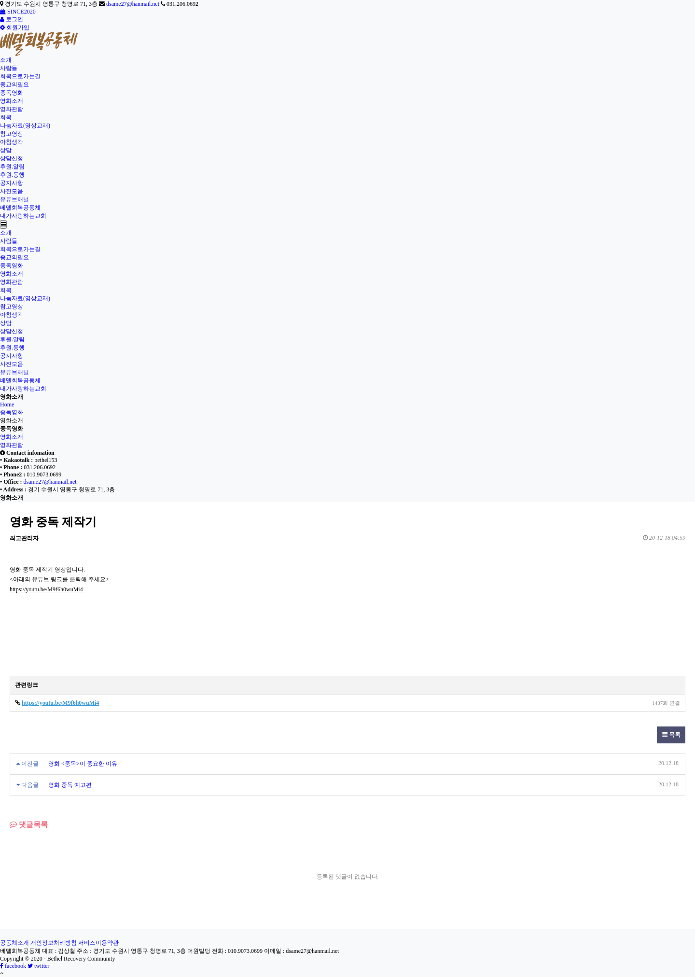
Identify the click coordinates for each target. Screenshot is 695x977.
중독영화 (11, 92)
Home (7, 404)
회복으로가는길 (20, 76)
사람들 (8, 68)
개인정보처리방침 (53, 942)
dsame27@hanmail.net (132, 3)
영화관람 (11, 109)
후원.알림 (12, 166)
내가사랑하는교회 (23, 215)
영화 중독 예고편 (70, 785)
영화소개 (11, 101)
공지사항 (11, 183)
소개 (6, 59)
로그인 (11, 19)
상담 (6, 150)
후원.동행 (12, 174)
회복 (6, 117)
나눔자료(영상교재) (25, 125)
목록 (671, 734)
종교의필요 (14, 84)
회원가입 (14, 27)
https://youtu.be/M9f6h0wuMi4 (46, 589)
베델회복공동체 (20, 207)
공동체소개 (14, 942)
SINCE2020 (18, 11)
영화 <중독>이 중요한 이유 (82, 763)
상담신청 (11, 158)
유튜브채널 (14, 199)
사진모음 (11, 191)
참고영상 (11, 133)
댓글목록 (29, 824)
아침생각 (11, 142)
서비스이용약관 (98, 942)
